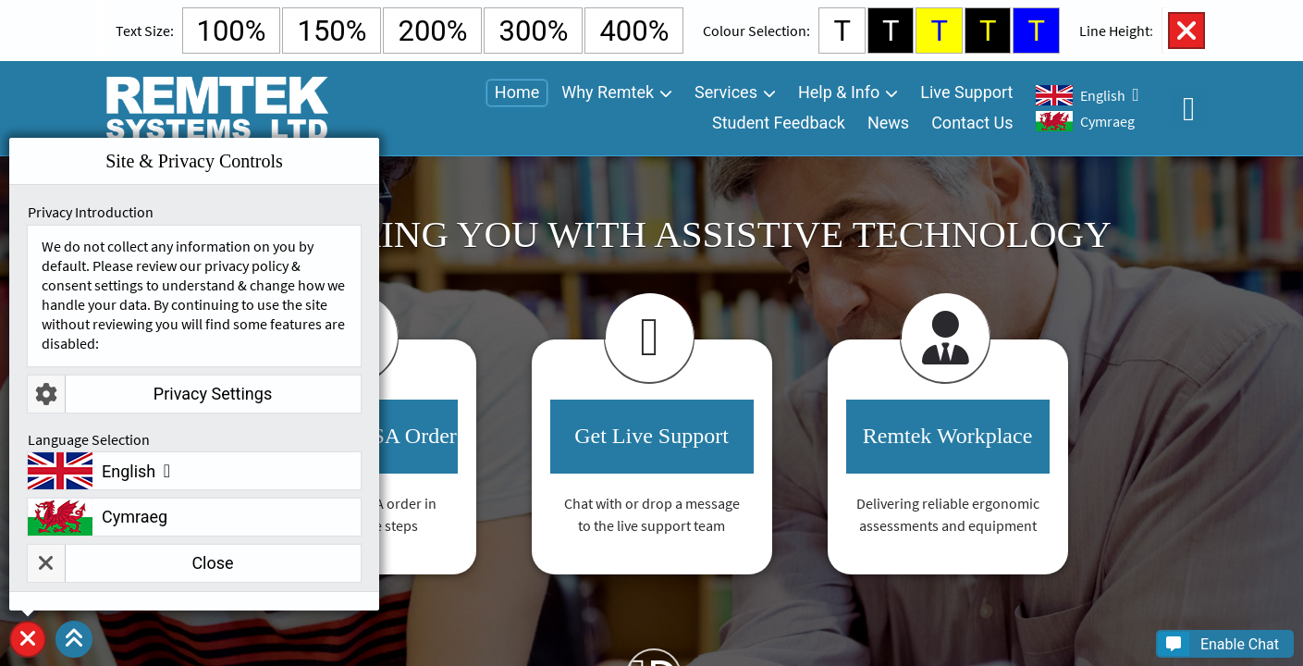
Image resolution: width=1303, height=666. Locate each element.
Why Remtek (607, 92)
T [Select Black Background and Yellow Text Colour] (988, 31)
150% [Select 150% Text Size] (331, 31)
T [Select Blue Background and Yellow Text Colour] (1036, 31)
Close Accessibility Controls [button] (1186, 30)
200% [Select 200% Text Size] (432, 31)
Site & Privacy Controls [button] (27, 657)
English (1102, 95)
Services (726, 92)
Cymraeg (1107, 121)
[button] (73, 639)
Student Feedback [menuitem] (778, 122)
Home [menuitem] (517, 92)
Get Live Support (651, 436)
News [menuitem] (888, 122)
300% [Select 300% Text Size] (533, 31)
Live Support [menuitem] (966, 92)
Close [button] (131, 563)
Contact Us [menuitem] (972, 122)
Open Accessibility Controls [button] (1188, 108)
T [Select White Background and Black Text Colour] (842, 31)
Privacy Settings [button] (150, 394)
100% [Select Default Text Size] (231, 31)
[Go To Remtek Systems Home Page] (216, 108)
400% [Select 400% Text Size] (634, 31)
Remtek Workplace (948, 436)
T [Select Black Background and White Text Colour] (891, 31)
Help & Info (838, 92)
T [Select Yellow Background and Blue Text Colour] (939, 31)
